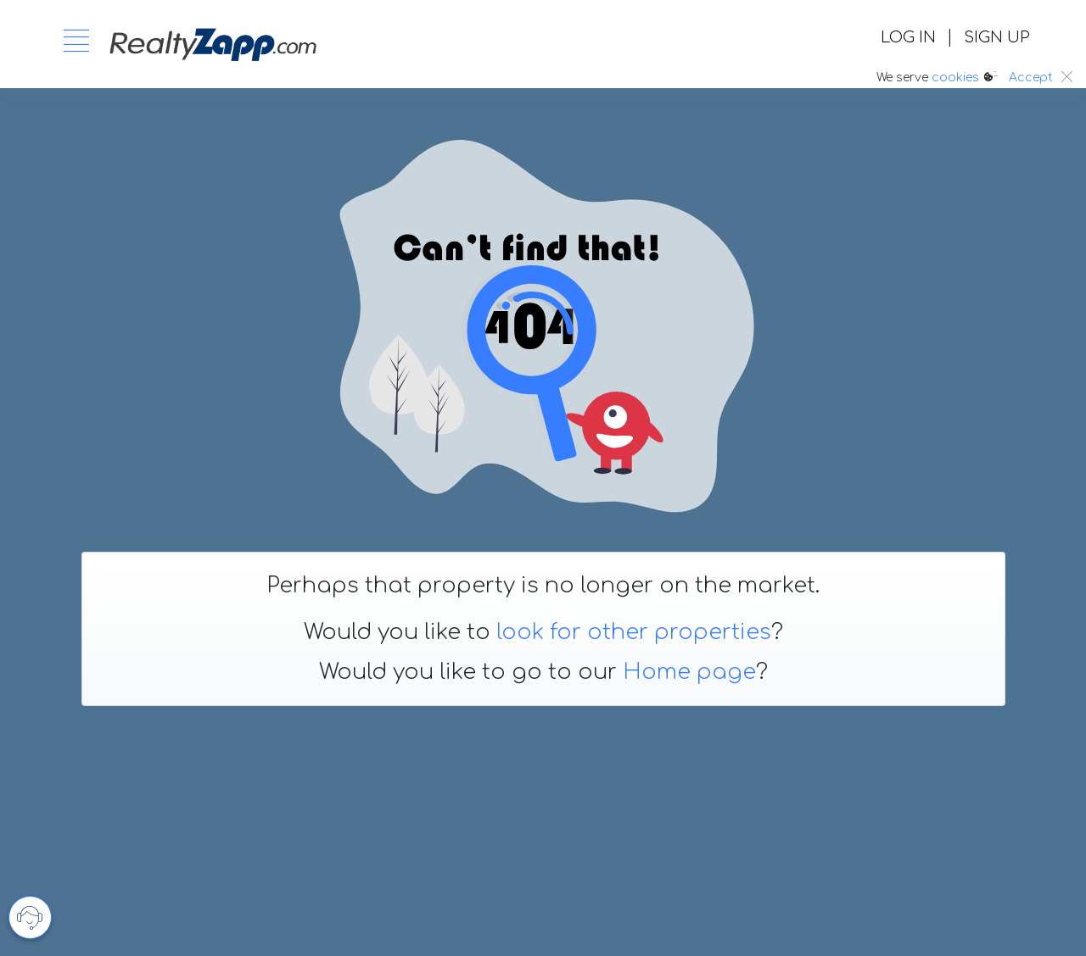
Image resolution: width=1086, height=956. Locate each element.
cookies (955, 77)
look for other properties (633, 632)
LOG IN (908, 37)
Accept (1031, 77)
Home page (689, 672)
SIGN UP (996, 37)
